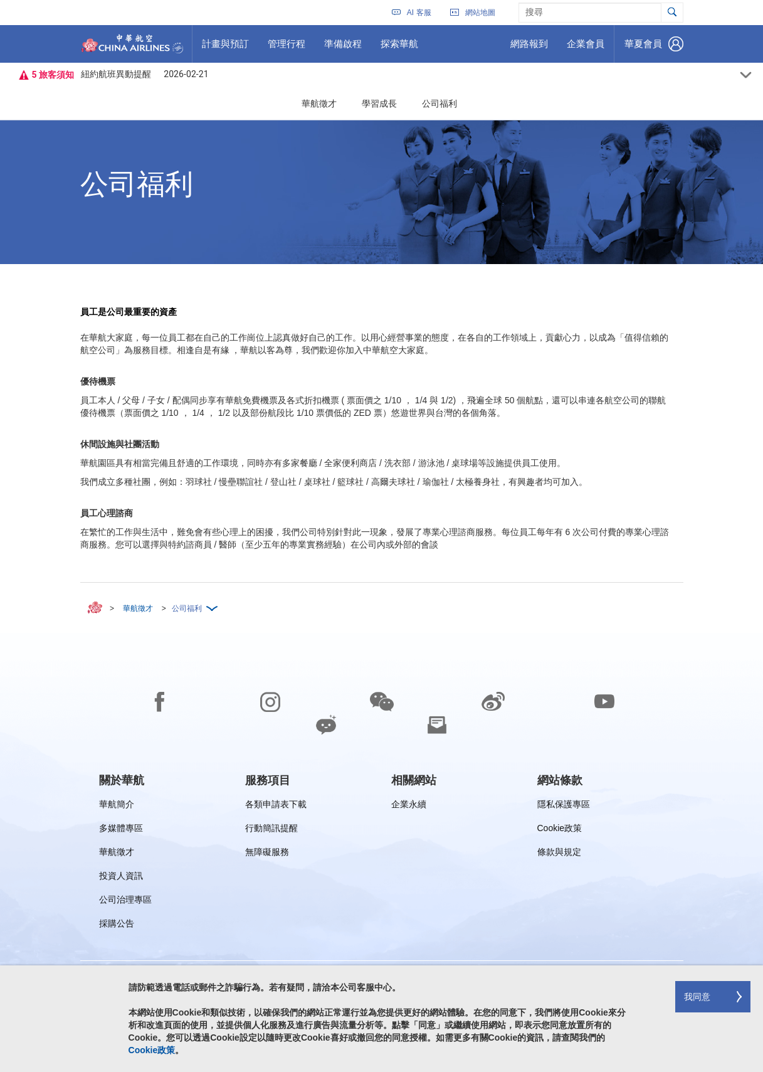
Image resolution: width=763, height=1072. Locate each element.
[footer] (381, 852)
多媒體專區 (121, 830)
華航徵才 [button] (319, 103)
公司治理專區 (125, 901)
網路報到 (529, 48)
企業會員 (585, 48)
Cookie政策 (559, 830)
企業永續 (408, 806)
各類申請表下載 (276, 806)
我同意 (697, 997)
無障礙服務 (267, 854)
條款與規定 (559, 854)
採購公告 (120, 925)
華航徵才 (116, 854)
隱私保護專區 (563, 806)
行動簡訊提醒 (271, 830)
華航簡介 (116, 806)
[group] (121, 780)
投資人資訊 (121, 878)
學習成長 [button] (379, 103)
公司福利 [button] (439, 103)
